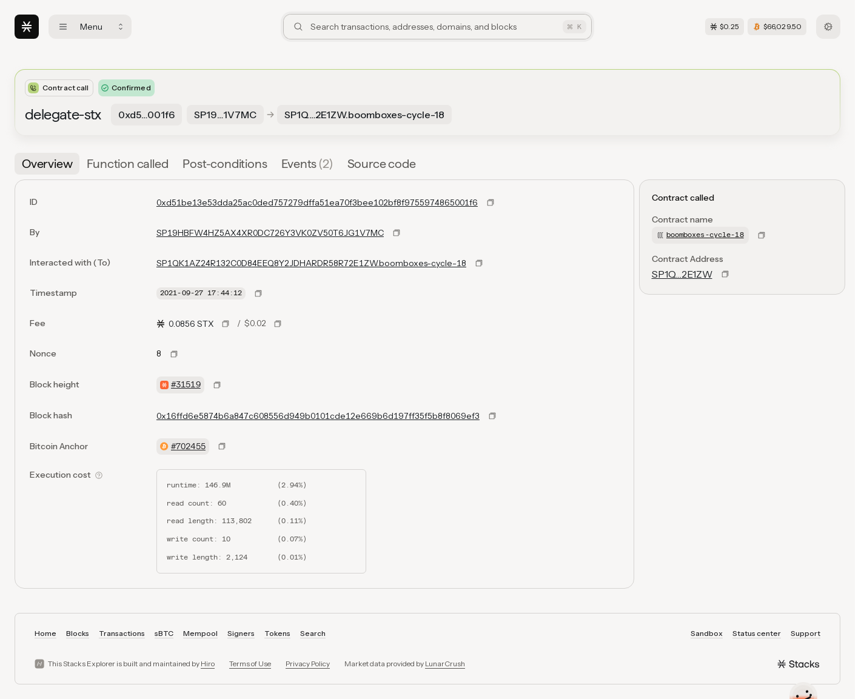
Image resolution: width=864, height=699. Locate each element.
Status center (756, 633)
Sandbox (707, 633)
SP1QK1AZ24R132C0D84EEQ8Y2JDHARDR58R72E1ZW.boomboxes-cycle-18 (311, 263)
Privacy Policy (308, 663)
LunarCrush (445, 663)
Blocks (77, 633)
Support (805, 633)
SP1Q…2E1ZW (682, 274)
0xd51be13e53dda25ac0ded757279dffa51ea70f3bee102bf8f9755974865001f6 (317, 202)
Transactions (122, 633)
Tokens (277, 633)
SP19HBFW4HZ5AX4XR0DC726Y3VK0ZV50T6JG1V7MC (270, 232)
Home (45, 633)
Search (313, 633)
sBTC (164, 633)
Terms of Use (250, 663)
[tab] (47, 164)
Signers (241, 633)
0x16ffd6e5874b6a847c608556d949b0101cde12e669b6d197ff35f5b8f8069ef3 (318, 415)
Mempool (200, 633)
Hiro (208, 663)
